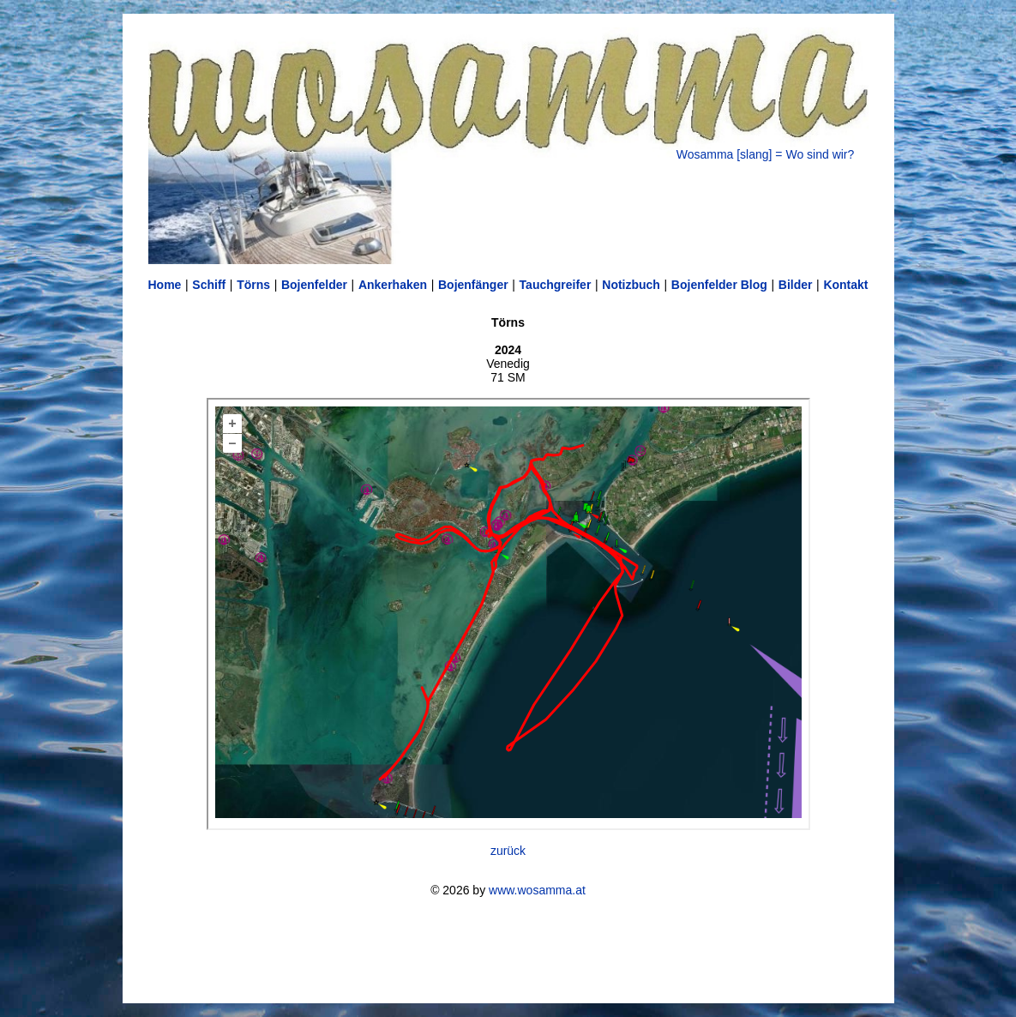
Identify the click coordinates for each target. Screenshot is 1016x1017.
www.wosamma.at (537, 890)
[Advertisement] (508, 950)
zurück (508, 851)
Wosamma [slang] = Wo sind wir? (765, 154)
